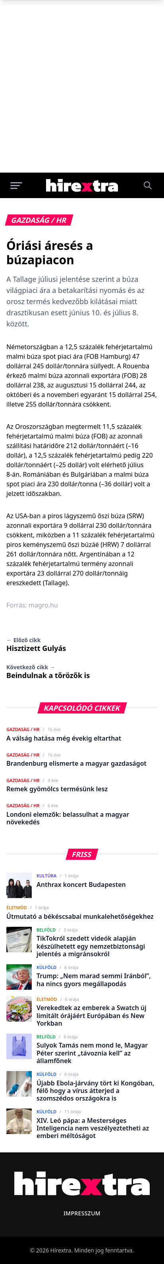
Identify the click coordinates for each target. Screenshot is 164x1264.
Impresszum (82, 1213)
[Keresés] (148, 185)
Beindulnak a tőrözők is (48, 671)
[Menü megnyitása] (16, 185)
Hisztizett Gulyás (36, 644)
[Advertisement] (82, 86)
